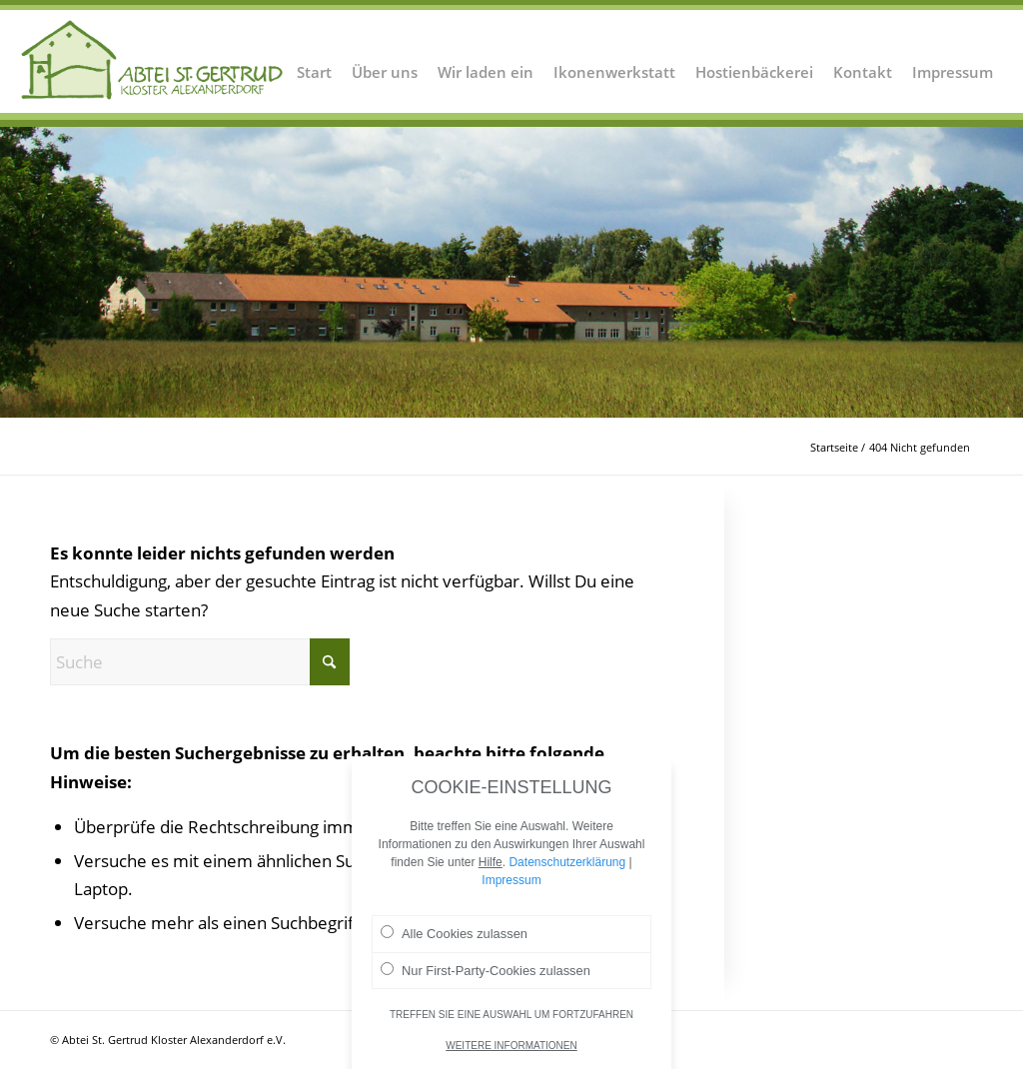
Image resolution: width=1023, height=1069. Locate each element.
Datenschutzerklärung (567, 870)
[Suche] (200, 661)
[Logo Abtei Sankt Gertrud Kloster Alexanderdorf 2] (152, 60)
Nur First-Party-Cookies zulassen (485, 978)
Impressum (511, 888)
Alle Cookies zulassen (454, 941)
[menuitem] (314, 60)
